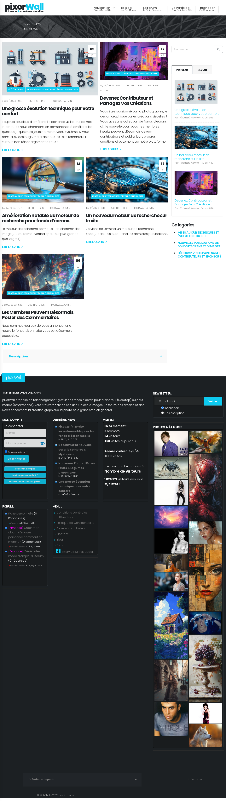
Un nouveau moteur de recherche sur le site (126, 218)
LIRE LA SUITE (12, 150)
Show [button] (42, 445)
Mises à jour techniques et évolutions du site (198, 234)
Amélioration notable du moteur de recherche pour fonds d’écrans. (40, 218)
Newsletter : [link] (162, 393)
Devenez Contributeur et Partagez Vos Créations (126, 100)
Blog (60, 543)
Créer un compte (25, 470)
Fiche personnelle (20, 517)
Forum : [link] (8, 508)
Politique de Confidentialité (76, 527)
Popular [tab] (182, 69)
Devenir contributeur (71, 532)
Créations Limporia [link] (41, 783)
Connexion (196, 783)
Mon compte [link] (12, 420)
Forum (61, 549)
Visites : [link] (108, 420)
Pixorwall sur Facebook (75, 555)
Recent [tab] (203, 69)
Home (26, 24)
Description (18, 356)
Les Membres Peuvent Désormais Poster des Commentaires (37, 315)
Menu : (57, 508)
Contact (62, 538)
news (37, 24)
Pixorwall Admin (17, 550)
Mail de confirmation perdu (25, 483)
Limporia (13, 526)
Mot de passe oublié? (25, 477)
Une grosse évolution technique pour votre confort (48, 111)
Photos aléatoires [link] (167, 429)
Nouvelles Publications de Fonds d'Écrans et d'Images (199, 244)
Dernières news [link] (64, 420)
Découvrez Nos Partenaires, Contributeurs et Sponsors (199, 255)
